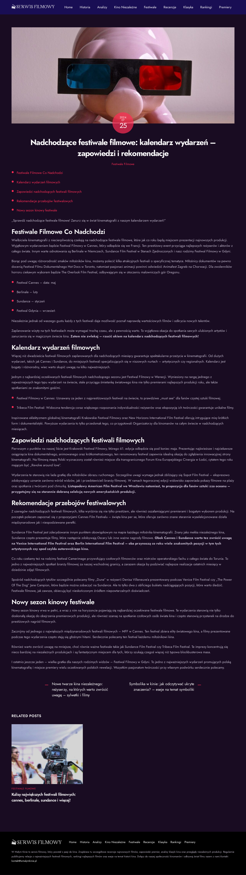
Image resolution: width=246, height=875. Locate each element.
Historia (85, 7)
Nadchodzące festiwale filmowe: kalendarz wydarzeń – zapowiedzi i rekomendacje (123, 148)
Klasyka (188, 7)
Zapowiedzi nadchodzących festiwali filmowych (49, 191)
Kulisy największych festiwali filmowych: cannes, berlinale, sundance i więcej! (44, 797)
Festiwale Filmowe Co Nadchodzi (40, 173)
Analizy (102, 7)
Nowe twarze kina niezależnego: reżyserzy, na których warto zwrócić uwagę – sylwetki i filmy (80, 689)
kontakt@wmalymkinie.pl (24, 861)
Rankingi (206, 7)
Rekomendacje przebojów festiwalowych (45, 201)
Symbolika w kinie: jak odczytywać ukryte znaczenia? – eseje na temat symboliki (161, 686)
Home (68, 7)
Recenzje (170, 7)
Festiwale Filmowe (123, 164)
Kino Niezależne (125, 7)
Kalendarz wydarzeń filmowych (38, 182)
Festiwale (150, 7)
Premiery (225, 7)
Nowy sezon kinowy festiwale (37, 210)
